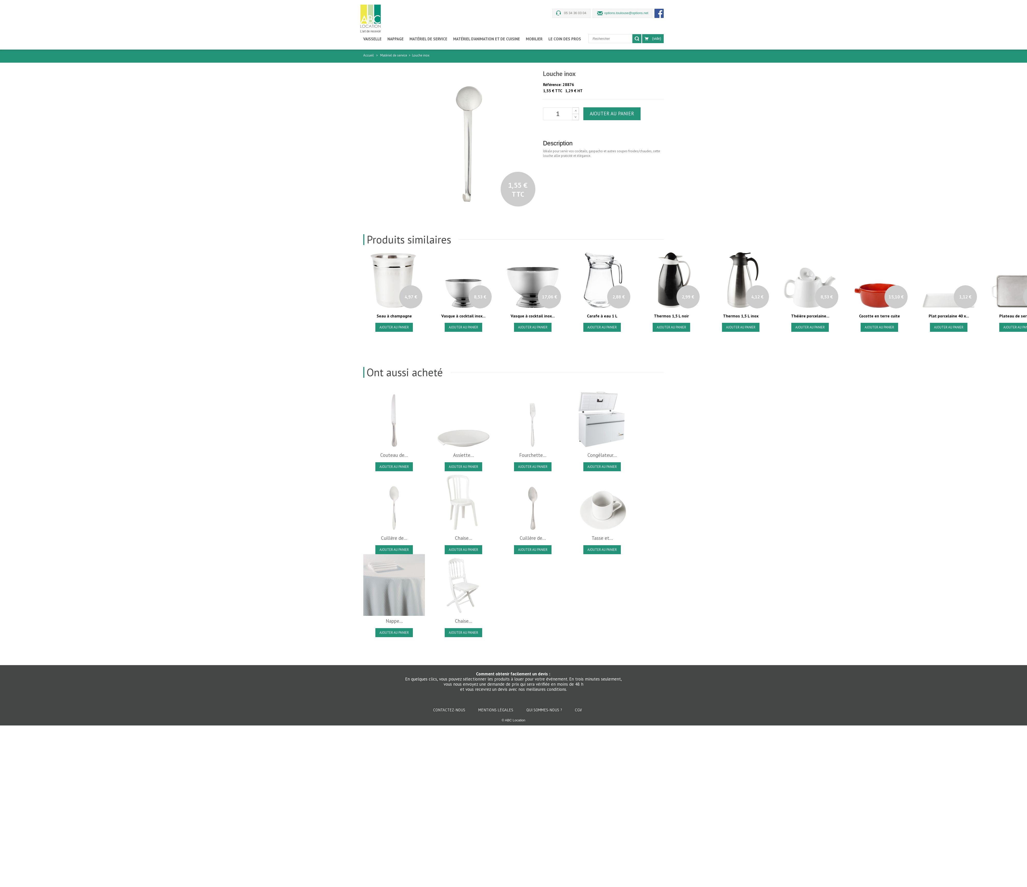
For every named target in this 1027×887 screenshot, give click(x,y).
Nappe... (394, 621)
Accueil (368, 55)
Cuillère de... (394, 538)
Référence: (552, 84)
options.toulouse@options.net (626, 13)
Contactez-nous (449, 709)
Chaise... (463, 538)
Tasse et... (602, 538)
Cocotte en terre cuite (879, 315)
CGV (578, 709)
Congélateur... (602, 455)
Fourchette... (532, 455)
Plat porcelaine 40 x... (949, 315)
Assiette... (463, 455)
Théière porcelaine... (810, 315)
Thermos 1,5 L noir (671, 315)
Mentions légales (496, 709)
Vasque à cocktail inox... (463, 315)
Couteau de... (394, 455)
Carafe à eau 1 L (602, 315)
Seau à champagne (394, 315)
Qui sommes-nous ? (544, 709)
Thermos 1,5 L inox (740, 315)
